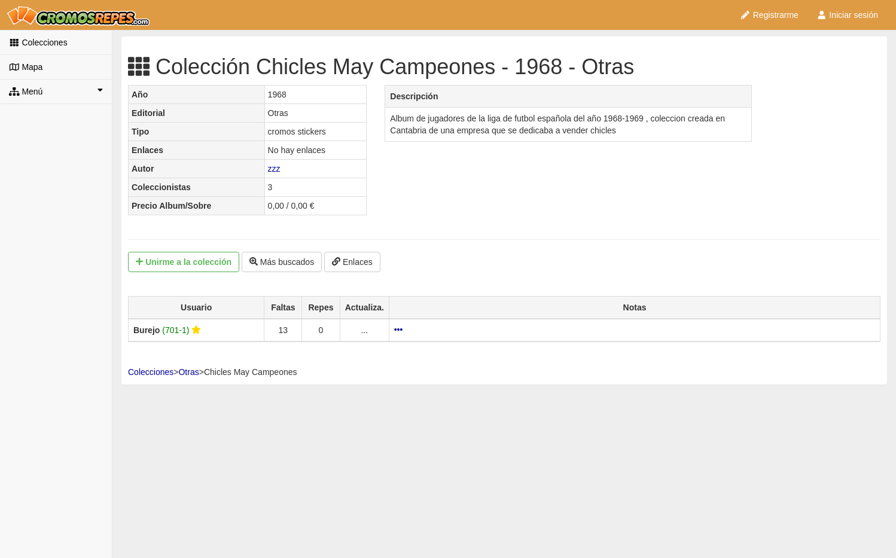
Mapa (25, 67)
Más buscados (281, 262)
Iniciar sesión (847, 15)
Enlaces (352, 262)
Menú (56, 91)
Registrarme (769, 15)
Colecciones (38, 42)
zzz (274, 168)
